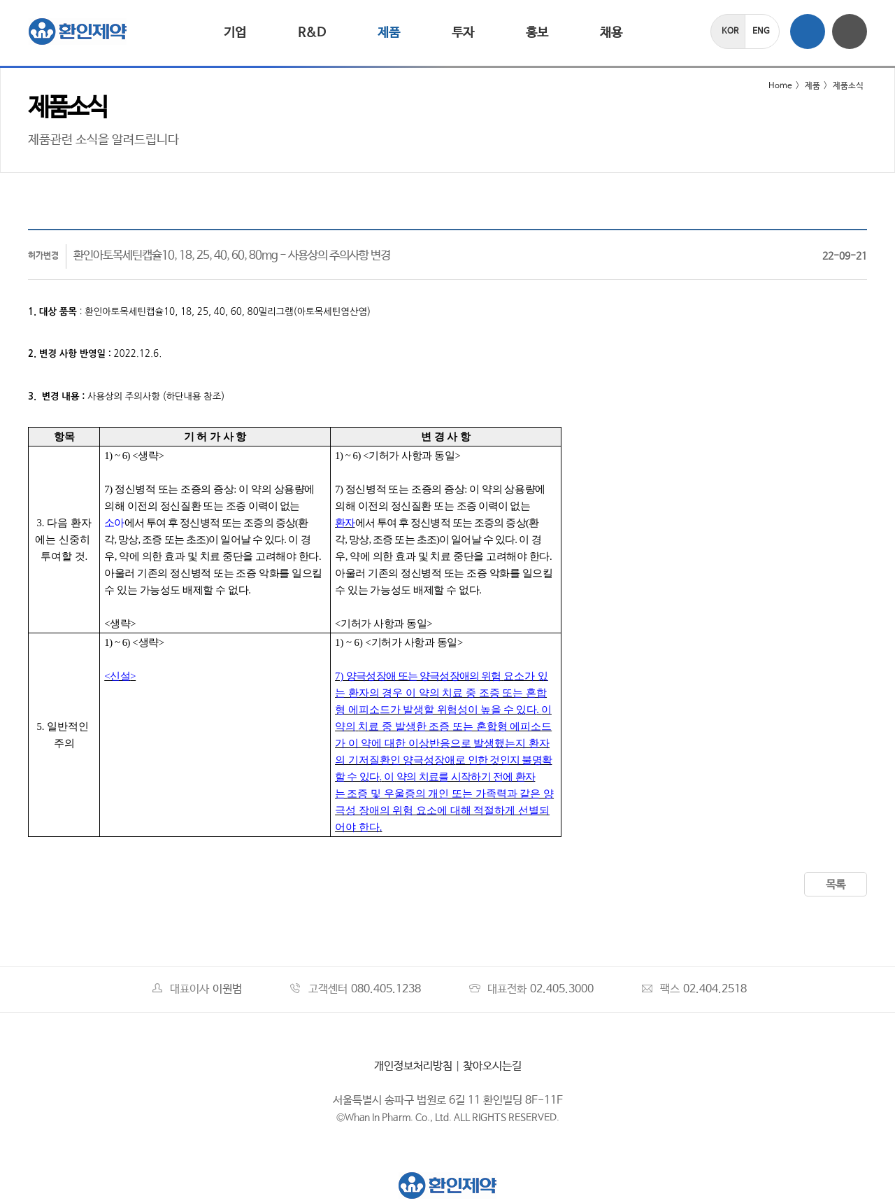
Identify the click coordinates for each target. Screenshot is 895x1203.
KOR (730, 31)
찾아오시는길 (492, 1066)
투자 (463, 33)
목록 (835, 885)
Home (771, 86)
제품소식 (848, 86)
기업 (235, 33)
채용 (611, 33)
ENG (761, 31)
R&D (312, 33)
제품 (389, 33)
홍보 (537, 33)
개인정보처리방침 (413, 1066)
